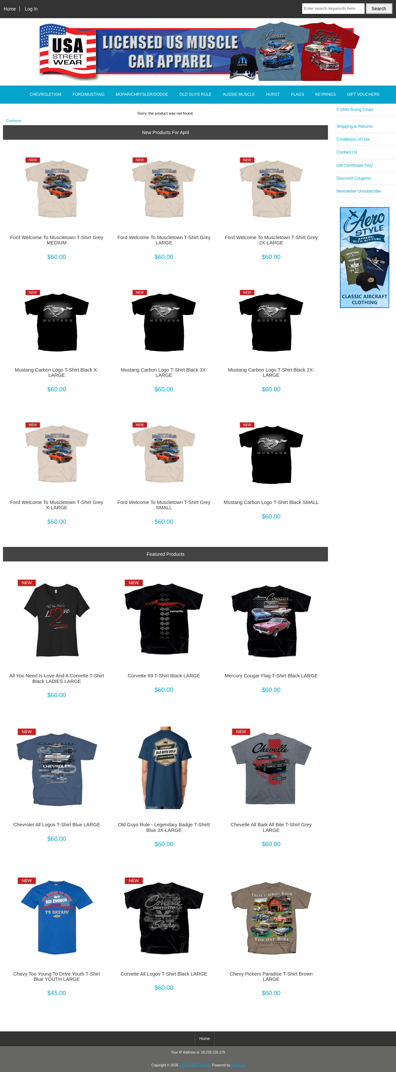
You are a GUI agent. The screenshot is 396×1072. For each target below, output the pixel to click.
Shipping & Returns (355, 126)
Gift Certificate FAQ (355, 165)
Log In (31, 9)
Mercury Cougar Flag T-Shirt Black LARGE (271, 675)
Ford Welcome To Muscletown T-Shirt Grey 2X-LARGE (271, 240)
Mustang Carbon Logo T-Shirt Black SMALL (271, 502)
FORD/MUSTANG (88, 94)
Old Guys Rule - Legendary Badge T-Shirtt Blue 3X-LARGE (164, 827)
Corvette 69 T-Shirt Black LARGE (164, 675)
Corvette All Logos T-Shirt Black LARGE (164, 974)
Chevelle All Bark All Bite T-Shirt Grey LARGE (271, 827)
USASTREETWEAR (194, 1065)
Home (10, 9)
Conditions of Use (353, 139)
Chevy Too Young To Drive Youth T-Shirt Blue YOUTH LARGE (57, 976)
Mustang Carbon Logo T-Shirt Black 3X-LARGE (164, 372)
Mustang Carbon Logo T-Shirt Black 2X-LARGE (271, 372)
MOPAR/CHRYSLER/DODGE (142, 94)
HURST (273, 94)
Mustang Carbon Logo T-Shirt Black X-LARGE (57, 372)
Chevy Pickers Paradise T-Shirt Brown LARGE (271, 976)
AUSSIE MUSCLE (239, 94)
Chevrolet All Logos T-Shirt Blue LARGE (56, 824)
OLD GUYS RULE (195, 94)
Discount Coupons (354, 178)
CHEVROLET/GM (45, 94)
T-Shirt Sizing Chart (355, 109)
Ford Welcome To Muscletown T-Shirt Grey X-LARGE (56, 505)
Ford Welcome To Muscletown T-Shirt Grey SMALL (163, 505)
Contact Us (347, 152)
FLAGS (297, 94)
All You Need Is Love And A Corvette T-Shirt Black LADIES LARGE (56, 678)
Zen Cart (238, 1065)
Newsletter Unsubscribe (359, 191)
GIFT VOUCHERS (363, 94)
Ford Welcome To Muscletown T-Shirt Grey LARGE (163, 240)
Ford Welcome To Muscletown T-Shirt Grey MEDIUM (56, 240)
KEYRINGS (325, 94)
